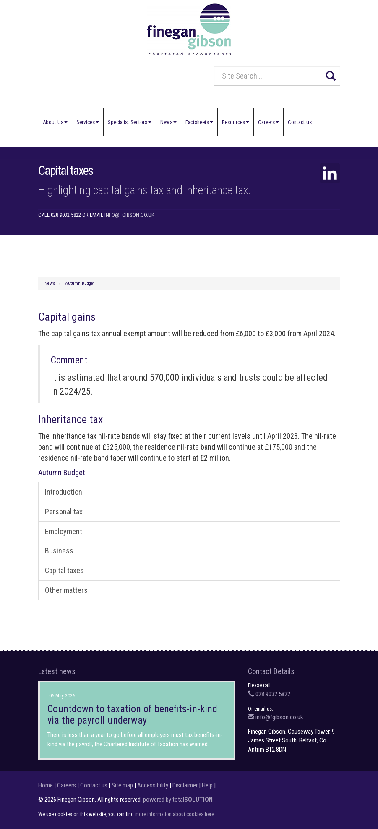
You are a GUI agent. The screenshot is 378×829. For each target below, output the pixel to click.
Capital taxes (64, 570)
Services (87, 122)
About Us (55, 122)
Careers (268, 122)
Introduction (63, 491)
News (168, 122)
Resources (235, 122)
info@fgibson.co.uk (129, 215)
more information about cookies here (174, 814)
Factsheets (199, 122)
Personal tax (64, 511)
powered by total (178, 799)
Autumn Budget (79, 283)
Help (207, 785)
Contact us (300, 122)
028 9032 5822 (269, 694)
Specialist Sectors (129, 122)
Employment (63, 531)
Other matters (66, 590)
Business (59, 550)
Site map (122, 785)
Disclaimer (185, 785)
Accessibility (152, 785)
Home (45, 785)
